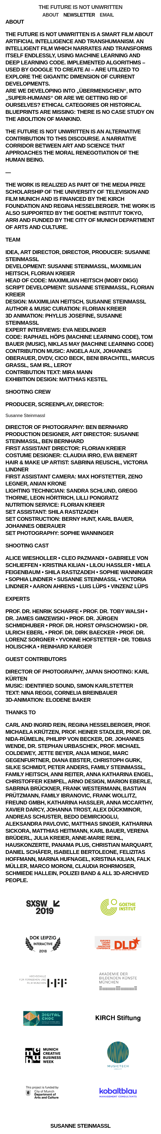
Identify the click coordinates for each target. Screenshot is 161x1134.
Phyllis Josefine (69, 316)
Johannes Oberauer (35, 526)
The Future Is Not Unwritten (80, 7)
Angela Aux (83, 351)
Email (107, 15)
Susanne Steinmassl (77, 266)
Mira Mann (77, 372)
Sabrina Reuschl (96, 462)
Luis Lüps (92, 586)
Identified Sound (49, 686)
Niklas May (64, 344)
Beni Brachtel (107, 358)
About (50, 15)
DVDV (45, 358)
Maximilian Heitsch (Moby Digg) (93, 280)
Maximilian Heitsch (55, 302)
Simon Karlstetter (105, 686)
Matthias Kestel (83, 379)
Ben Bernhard (107, 427)
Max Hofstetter (101, 477)
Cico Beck (69, 358)
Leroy (63, 365)
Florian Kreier (53, 273)
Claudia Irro (81, 455)
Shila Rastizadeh (73, 512)
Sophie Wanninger (86, 533)
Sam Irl (40, 365)
